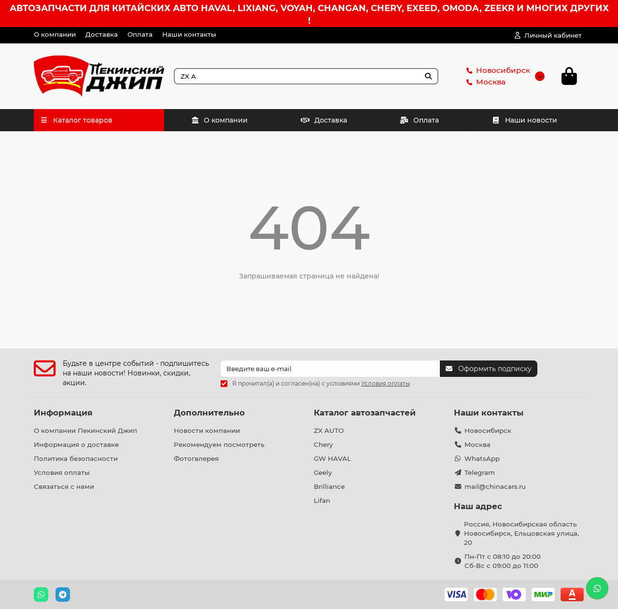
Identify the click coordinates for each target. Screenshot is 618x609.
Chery (323, 444)
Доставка (101, 34)
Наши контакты (189, 34)
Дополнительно (209, 412)
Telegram (479, 472)
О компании (55, 34)
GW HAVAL (332, 458)
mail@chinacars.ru (495, 486)
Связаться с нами (64, 486)
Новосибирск (496, 70)
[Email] (330, 368)
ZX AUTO (329, 430)
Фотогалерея (196, 458)
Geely (323, 472)
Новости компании (207, 430)
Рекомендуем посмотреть (219, 444)
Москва (484, 82)
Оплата (140, 34)
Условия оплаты (62, 472)
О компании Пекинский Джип (85, 430)
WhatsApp (482, 458)
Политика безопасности (76, 458)
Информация (63, 412)
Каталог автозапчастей (365, 412)
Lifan (322, 500)
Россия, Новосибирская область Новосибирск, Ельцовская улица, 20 (521, 533)
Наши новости (525, 120)
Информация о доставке (76, 444)
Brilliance (329, 486)
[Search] (306, 76)
